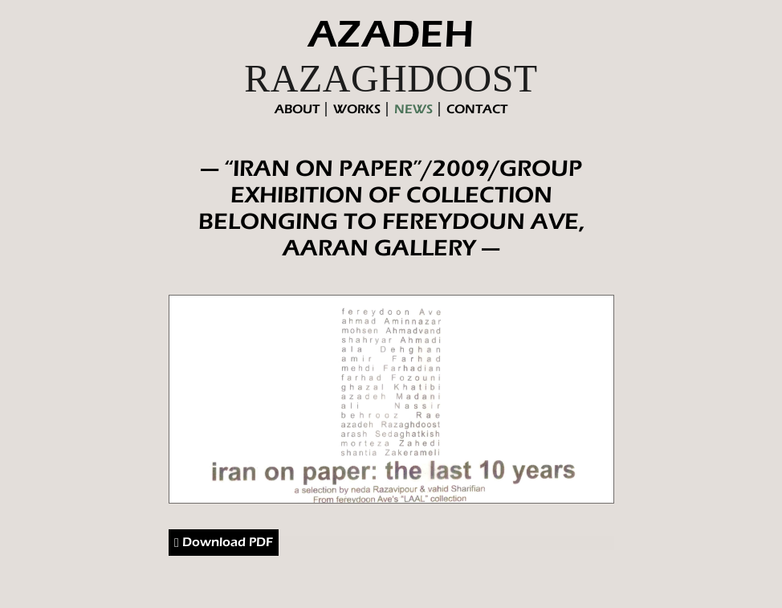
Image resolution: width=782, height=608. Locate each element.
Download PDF (223, 543)
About (297, 109)
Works (357, 109)
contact (476, 109)
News (413, 109)
